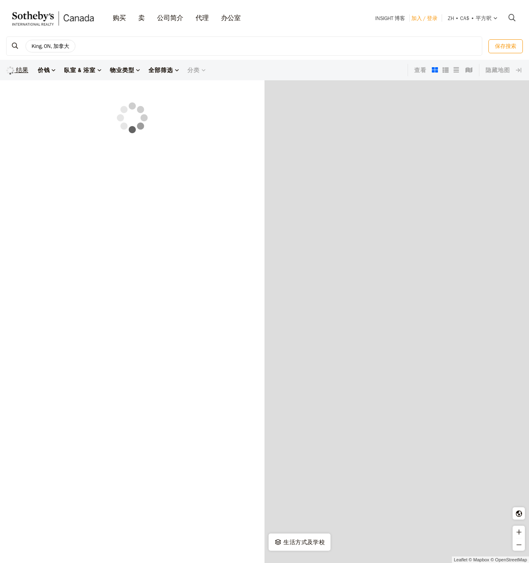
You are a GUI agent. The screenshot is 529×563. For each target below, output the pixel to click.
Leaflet (460, 559)
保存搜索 (505, 46)
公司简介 (170, 18)
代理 (202, 18)
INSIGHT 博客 (390, 18)
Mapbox (481, 559)
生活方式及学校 (299, 542)
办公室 (231, 18)
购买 (119, 18)
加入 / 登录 (424, 18)
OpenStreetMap (511, 559)
